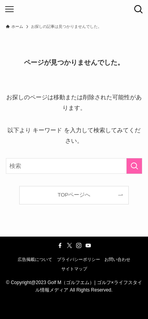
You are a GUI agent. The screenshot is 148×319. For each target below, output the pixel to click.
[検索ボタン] (138, 9)
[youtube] (88, 245)
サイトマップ (74, 268)
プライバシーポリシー (78, 259)
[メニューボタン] (9, 9)
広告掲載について (35, 259)
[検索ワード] (74, 166)
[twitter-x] (69, 245)
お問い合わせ (117, 259)
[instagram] (78, 245)
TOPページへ (74, 195)
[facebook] (60, 245)
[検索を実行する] (134, 166)
